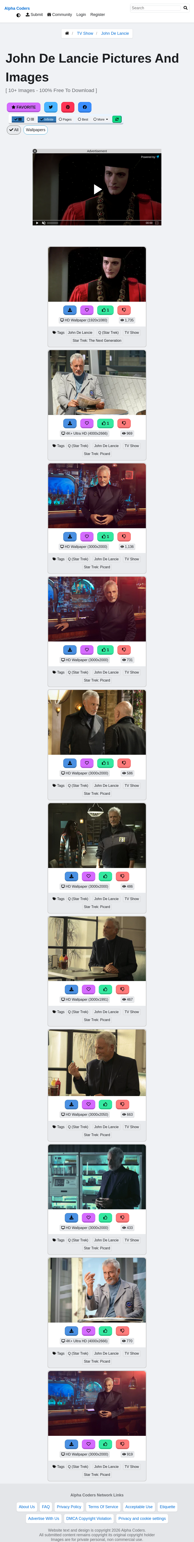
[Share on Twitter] (50, 107)
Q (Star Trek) (108, 332)
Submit (34, 14)
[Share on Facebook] (84, 107)
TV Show (85, 33)
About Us (27, 1507)
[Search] (185, 8)
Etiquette (167, 1507)
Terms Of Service (103, 1507)
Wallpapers (35, 130)
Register (97, 14)
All (13, 130)
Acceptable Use (139, 1507)
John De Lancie (115, 33)
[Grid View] (18, 119)
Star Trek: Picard (97, 454)
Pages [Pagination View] (65, 119)
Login (81, 14)
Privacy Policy (69, 1507)
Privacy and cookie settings (142, 1518)
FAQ (46, 1507)
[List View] (30, 119)
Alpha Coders (17, 8)
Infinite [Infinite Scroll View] (46, 119)
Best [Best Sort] (83, 119)
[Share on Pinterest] (68, 107)
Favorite (24, 107)
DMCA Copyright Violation (88, 1518)
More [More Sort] (101, 119)
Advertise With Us (43, 1518)
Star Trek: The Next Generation (97, 340)
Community (59, 14)
